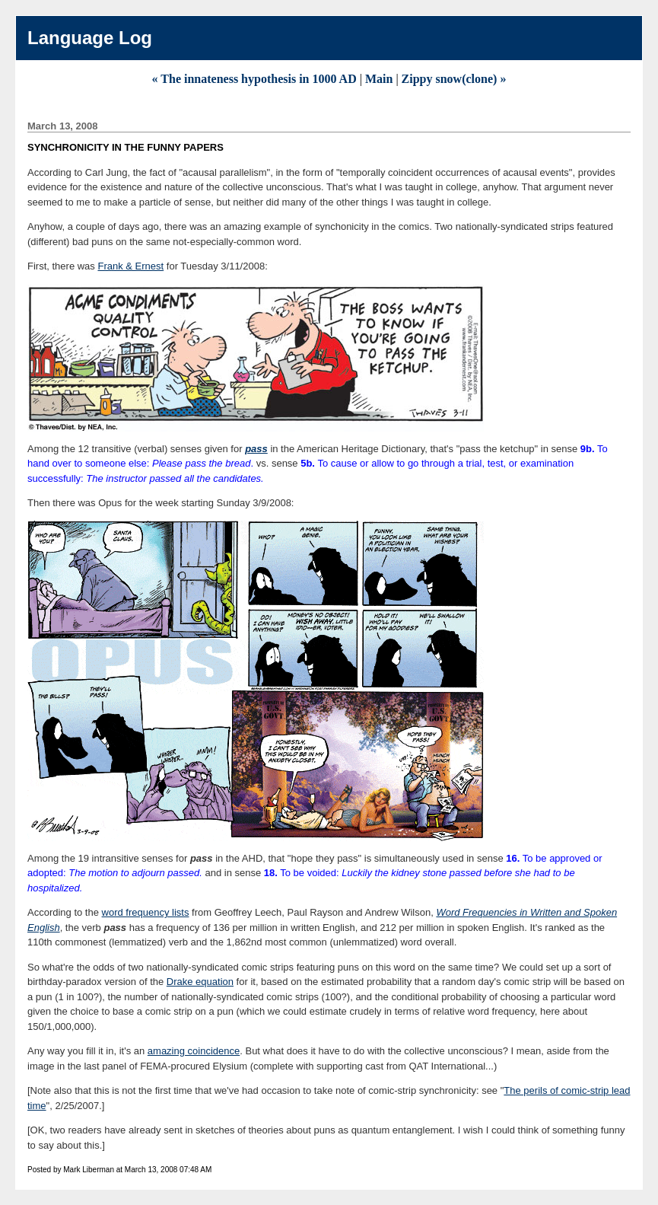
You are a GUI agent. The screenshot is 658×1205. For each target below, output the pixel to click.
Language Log (89, 37)
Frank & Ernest (130, 266)
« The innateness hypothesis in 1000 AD (254, 78)
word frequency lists (145, 912)
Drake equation (200, 981)
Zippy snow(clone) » (454, 78)
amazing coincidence (194, 1051)
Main (379, 78)
